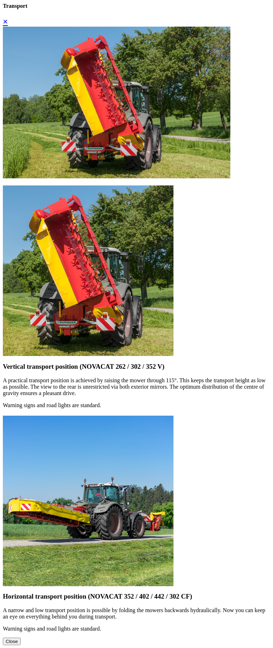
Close (12, 641)
